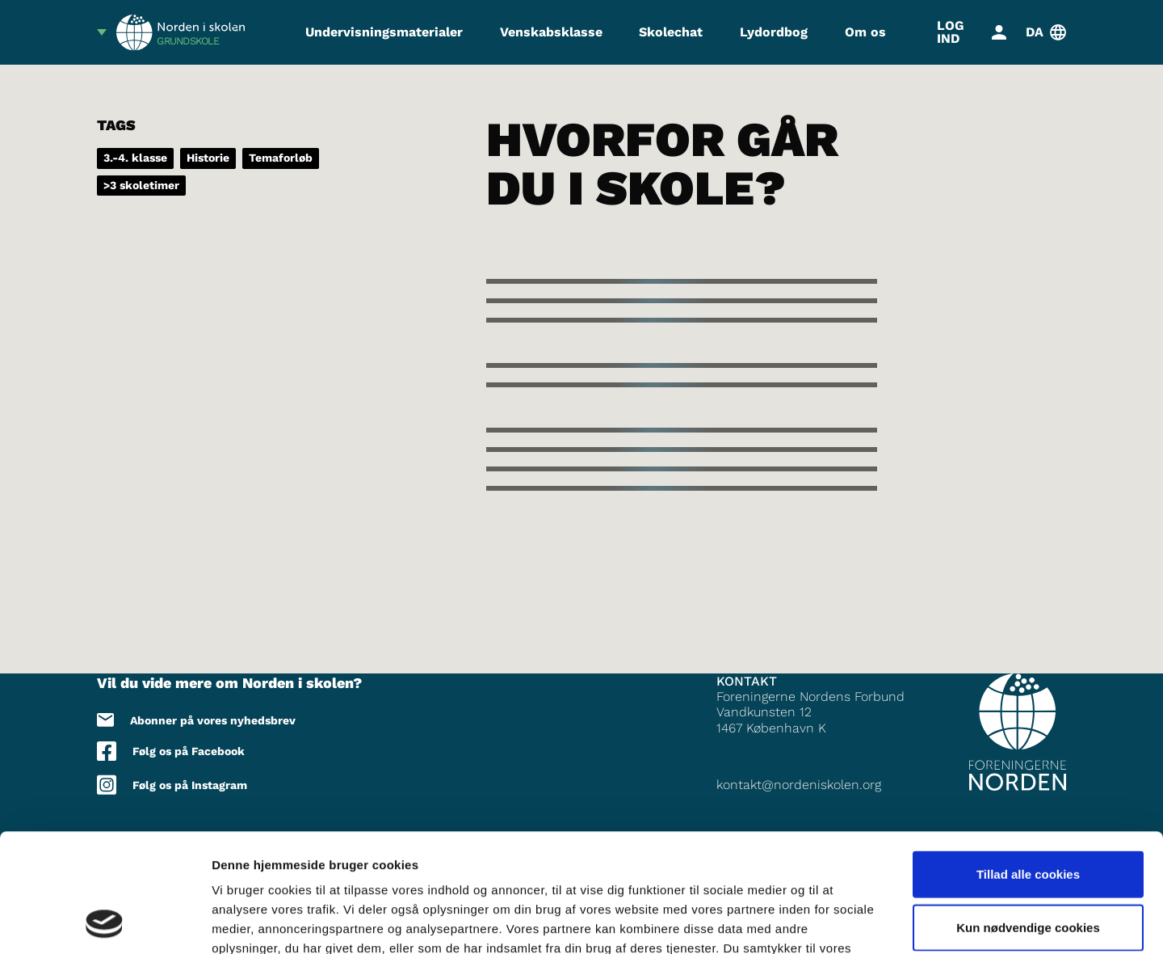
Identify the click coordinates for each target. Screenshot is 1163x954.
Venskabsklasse (551, 32)
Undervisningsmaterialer (384, 32)
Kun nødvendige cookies (1028, 816)
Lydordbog (774, 32)
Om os (865, 32)
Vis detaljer (839, 922)
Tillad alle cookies (1028, 763)
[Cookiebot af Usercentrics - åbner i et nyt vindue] (104, 922)
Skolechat (671, 32)
